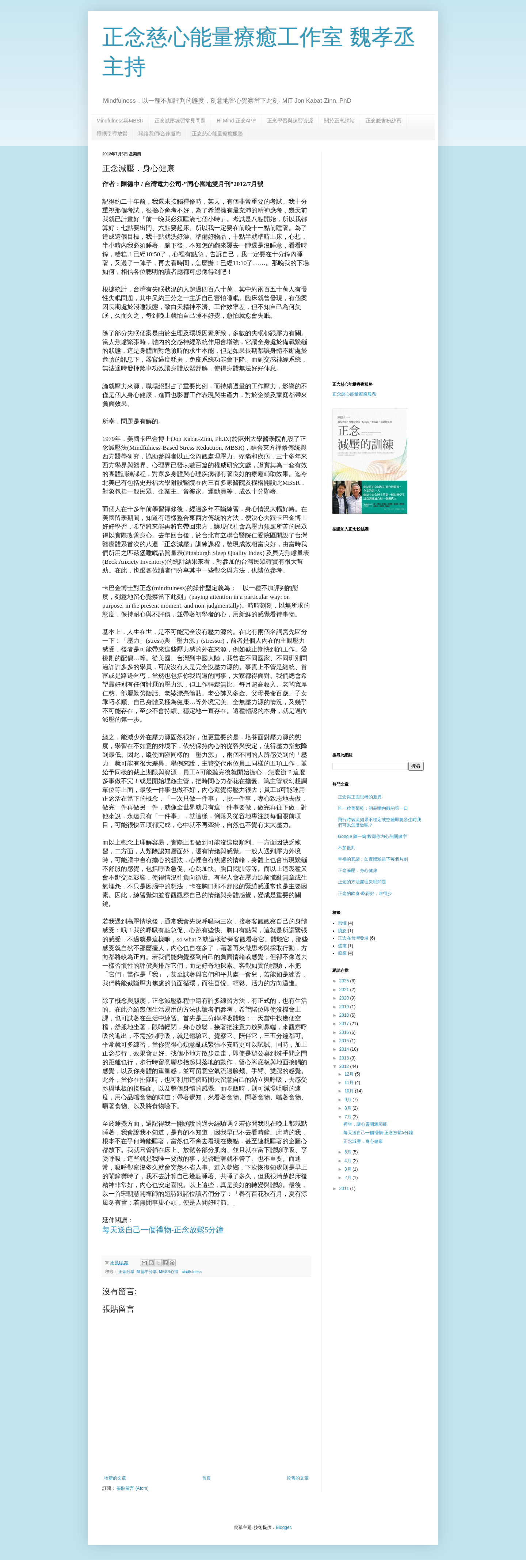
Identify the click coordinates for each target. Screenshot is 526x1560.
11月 (349, 1082)
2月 (348, 1177)
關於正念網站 (339, 121)
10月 (349, 1090)
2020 (344, 998)
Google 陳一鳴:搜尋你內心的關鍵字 (372, 836)
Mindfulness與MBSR (120, 121)
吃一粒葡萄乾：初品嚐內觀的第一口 (373, 808)
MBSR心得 (168, 1271)
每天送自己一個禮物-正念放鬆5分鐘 (163, 1229)
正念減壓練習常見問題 (180, 121)
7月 (348, 1116)
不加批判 (346, 847)
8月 (348, 1108)
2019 (344, 1006)
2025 (344, 980)
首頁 (206, 1478)
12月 (349, 1074)
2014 (344, 1049)
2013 (344, 1058)
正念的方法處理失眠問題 (362, 881)
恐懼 (342, 923)
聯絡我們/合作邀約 (159, 133)
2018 (344, 1015)
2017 (344, 1023)
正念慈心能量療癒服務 (217, 133)
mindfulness (191, 1271)
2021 (344, 989)
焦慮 (342, 945)
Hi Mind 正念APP (236, 121)
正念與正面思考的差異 (360, 797)
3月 (348, 1169)
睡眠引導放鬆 (112, 133)
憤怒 (342, 930)
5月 (348, 1152)
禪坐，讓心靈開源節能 (365, 1124)
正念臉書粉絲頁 (383, 121)
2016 (344, 1032)
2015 (344, 1040)
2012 (344, 1066)
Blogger (283, 1527)
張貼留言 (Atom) (132, 1488)
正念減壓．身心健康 (357, 870)
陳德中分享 (147, 1271)
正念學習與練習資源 (290, 121)
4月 (348, 1160)
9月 (348, 1099)
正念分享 (126, 1271)
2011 (344, 1188)
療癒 (342, 953)
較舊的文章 (298, 1478)
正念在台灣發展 (353, 938)
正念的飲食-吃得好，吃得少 (365, 893)
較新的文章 (115, 1478)
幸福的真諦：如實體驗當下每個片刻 (373, 859)
